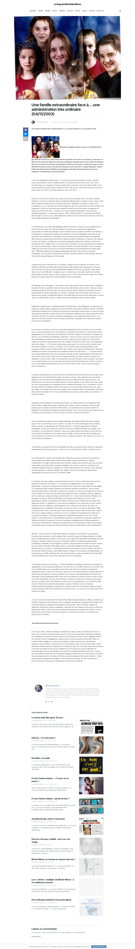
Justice (54, 11)
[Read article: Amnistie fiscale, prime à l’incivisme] (91, 826)
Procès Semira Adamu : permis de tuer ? (51, 798)
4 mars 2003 (49, 864)
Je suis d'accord (99, 946)
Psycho (84, 11)
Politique (62, 11)
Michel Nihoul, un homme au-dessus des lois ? (53, 861)
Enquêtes (33, 11)
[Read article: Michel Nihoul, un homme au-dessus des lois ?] (91, 869)
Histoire (77, 11)
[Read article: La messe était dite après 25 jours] (91, 725)
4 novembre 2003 (57, 122)
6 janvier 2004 (50, 740)
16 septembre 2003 (51, 801)
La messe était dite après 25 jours (47, 717)
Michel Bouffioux (43, 122)
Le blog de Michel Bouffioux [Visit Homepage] (67, 4)
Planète (47, 11)
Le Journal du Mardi (72, 122)
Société (40, 11)
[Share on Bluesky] (25, 134)
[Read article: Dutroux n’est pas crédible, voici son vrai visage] (91, 848)
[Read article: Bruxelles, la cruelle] (91, 765)
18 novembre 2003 (51, 761)
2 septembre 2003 (51, 821)
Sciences (70, 11)
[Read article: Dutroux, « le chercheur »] (91, 745)
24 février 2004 (50, 720)
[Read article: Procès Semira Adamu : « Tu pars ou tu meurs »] (91, 785)
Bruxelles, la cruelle (41, 758)
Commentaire (37, 936)
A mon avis (100, 11)
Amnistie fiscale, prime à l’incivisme (48, 819)
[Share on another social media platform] (25, 139)
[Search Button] (120, 10)
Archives (92, 11)
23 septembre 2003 (51, 784)
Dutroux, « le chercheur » (44, 738)
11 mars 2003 (49, 846)
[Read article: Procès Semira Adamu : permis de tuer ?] (91, 806)
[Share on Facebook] (25, 130)
